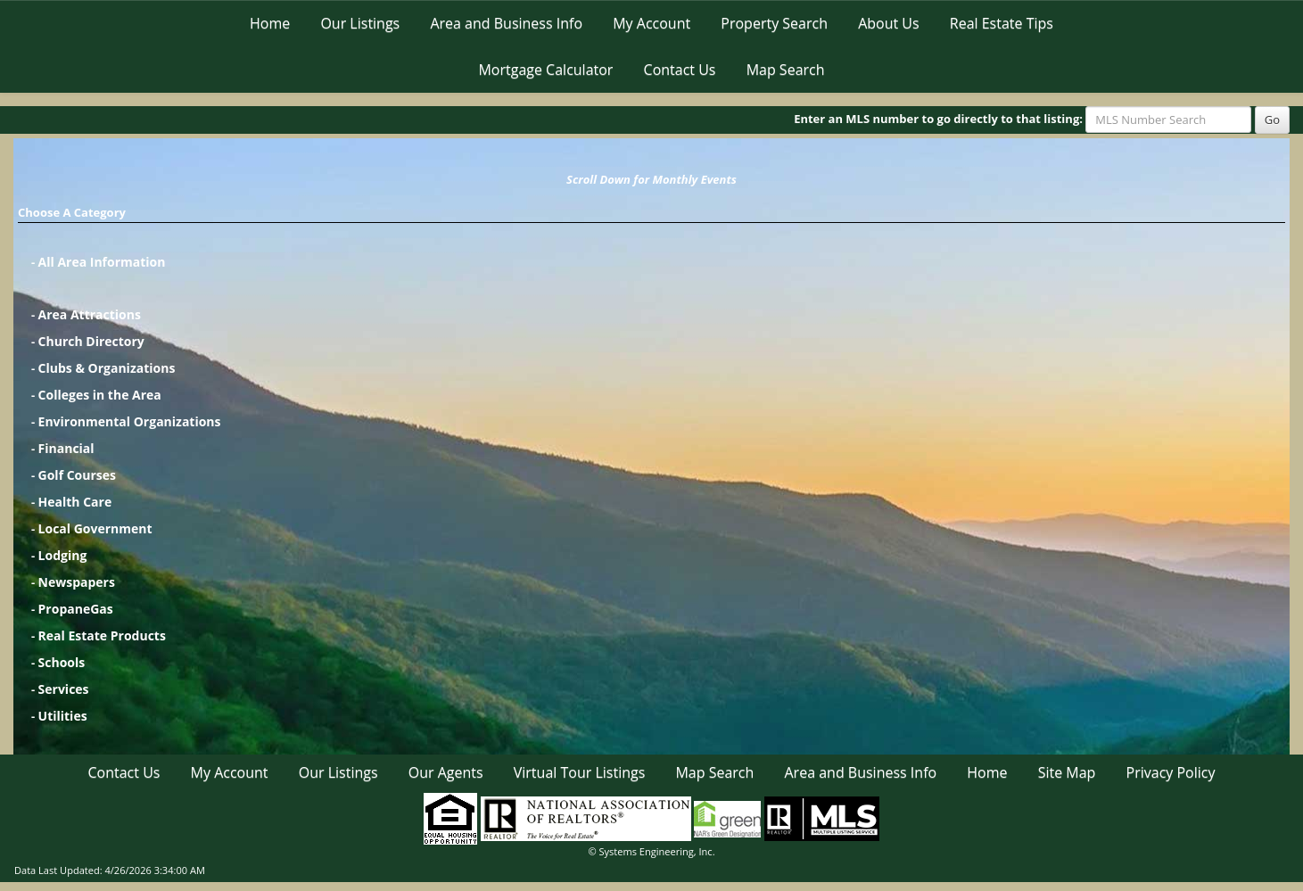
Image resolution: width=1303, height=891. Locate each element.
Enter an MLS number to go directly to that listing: (938, 119)
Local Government (95, 528)
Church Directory (91, 341)
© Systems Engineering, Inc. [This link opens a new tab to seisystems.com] (651, 851)
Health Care (75, 501)
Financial (66, 448)
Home (270, 23)
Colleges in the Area (99, 394)
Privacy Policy (1171, 772)
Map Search (785, 69)
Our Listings (360, 23)
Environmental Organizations (129, 421)
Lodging (62, 555)
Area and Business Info (506, 23)
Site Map (1067, 772)
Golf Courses (77, 474)
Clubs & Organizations (107, 367)
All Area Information (102, 261)
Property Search (774, 23)
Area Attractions (89, 314)
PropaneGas (75, 608)
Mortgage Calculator (545, 69)
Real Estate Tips (1001, 23)
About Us (889, 23)
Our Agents (445, 772)
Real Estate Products (102, 635)
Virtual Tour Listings (580, 772)
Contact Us (680, 69)
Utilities (62, 715)
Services (63, 689)
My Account (651, 23)
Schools (62, 662)
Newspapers (76, 581)
